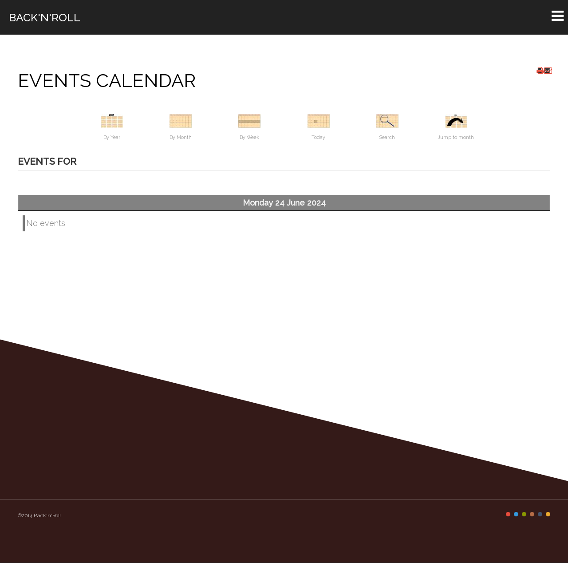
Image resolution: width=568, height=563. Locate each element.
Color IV (532, 514)
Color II (516, 514)
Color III (524, 514)
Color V (540, 514)
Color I (508, 514)
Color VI (548, 514)
